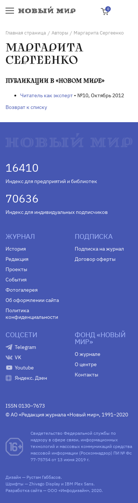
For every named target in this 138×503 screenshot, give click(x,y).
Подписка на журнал (99, 248)
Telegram (25, 347)
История (16, 248)
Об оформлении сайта (32, 300)
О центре (86, 364)
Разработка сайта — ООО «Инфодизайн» (47, 490)
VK (18, 357)
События (16, 279)
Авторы (60, 33)
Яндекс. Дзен (31, 378)
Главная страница (26, 33)
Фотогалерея (22, 290)
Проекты (16, 269)
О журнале (87, 354)
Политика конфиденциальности (32, 313)
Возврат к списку (26, 107)
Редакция (17, 259)
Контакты (86, 374)
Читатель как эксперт (46, 95)
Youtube (24, 367)
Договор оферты (95, 259)
